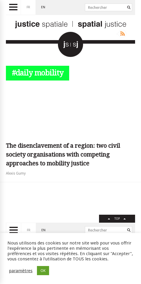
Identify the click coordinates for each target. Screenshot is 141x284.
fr (28, 7)
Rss (121, 33)
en (43, 7)
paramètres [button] (21, 270)
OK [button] (43, 270)
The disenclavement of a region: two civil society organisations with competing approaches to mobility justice (63, 154)
